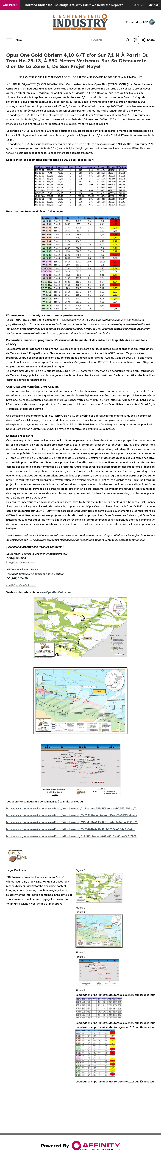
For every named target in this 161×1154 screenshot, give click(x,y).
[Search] (106, 40)
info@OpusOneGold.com (21, 562)
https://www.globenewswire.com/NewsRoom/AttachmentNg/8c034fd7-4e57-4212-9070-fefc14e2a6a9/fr (70, 829)
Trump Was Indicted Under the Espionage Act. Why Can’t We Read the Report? (67, 5)
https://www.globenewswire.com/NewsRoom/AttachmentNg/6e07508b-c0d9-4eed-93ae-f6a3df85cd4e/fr (71, 815)
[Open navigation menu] (14, 40)
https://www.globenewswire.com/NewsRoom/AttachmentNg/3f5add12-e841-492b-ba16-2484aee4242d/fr (72, 822)
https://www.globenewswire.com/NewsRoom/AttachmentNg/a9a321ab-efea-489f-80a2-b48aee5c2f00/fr (71, 836)
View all (153, 4)
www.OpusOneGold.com (55, 592)
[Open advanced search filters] (135, 40)
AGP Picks (10, 5)
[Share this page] (148, 40)
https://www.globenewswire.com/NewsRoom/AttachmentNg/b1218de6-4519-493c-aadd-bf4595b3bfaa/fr (71, 808)
